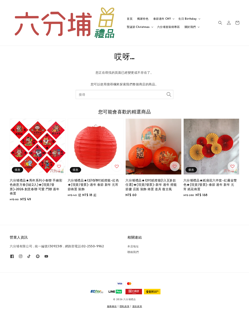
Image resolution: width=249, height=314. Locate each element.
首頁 (129, 18)
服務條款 (112, 306)
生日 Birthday (187, 18)
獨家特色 (142, 18)
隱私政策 (125, 306)
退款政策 (137, 306)
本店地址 (133, 246)
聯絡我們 (133, 252)
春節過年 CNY (162, 18)
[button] (220, 23)
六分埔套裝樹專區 (168, 27)
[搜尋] (169, 94)
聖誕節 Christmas (138, 27)
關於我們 (190, 27)
